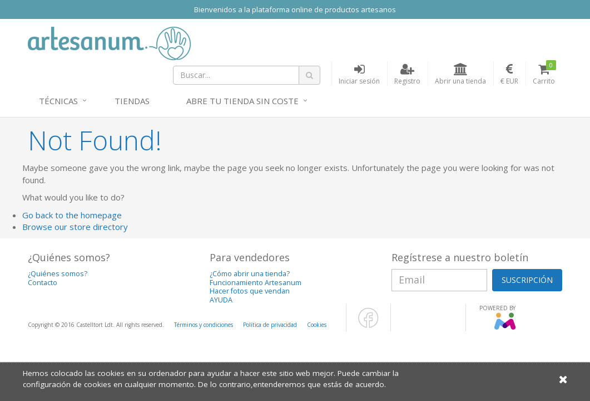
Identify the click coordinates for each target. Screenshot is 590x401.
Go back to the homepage (72, 215)
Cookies (316, 325)
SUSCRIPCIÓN (527, 280)
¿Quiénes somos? (57, 273)
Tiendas (132, 100)
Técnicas (58, 100)
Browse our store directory (75, 226)
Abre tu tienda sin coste (242, 100)
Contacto (42, 282)
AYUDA (221, 300)
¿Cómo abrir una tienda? (250, 273)
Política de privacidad (270, 325)
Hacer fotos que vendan (250, 291)
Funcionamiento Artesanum (255, 282)
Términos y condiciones (203, 325)
